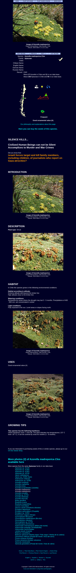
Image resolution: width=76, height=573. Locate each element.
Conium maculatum (22, 506)
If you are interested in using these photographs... (38, 568)
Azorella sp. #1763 (22, 495)
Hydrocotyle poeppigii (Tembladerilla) (28, 527)
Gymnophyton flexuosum (24, 517)
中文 (44, 560)
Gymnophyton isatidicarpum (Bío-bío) (28, 518)
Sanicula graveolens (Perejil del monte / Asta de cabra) (35, 544)
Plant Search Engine (42, 551)
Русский (48, 557)
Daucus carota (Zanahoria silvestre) (28, 507)
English (27, 557)
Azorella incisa (20, 486)
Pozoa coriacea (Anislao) (24, 538)
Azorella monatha (21, 493)
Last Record (53, 553)
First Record (23, 553)
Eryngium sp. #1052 (22, 513)
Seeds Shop (53, 551)
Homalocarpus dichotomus (24, 524)
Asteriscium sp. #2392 (23, 480)
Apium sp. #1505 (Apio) (23, 477)
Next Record (44, 553)
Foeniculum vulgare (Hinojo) (25, 515)
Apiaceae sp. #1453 (22, 471)
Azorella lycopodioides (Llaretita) (26, 488)
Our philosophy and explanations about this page (38, 124)
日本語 (39, 560)
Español (34, 557)
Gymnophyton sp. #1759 (24, 522)
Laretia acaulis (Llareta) (23, 531)
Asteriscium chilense (22, 479)
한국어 (33, 560)
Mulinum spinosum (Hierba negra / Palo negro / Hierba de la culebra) (39, 535)
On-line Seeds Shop (15, 451)
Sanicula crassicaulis (22, 542)
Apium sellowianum (22, 475)
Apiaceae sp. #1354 (22, 470)
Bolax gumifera (20, 500)
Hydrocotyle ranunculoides (24, 529)
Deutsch (41, 557)
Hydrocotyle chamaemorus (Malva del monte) (31, 526)
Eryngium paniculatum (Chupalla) (27, 511)
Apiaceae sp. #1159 (22, 468)
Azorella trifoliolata (21, 497)
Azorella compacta (21, 482)
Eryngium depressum (22, 509)
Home (20, 551)
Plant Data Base (29, 551)
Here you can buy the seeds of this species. (38, 129)
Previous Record (33, 553)
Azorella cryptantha (22, 484)
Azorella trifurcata (21, 498)
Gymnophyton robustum (23, 520)
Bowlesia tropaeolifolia (23, 504)
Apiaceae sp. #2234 (22, 473)
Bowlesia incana (21, 502)
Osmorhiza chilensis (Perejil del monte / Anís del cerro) (34, 536)
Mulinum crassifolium (22, 533)
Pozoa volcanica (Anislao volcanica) (28, 540)
